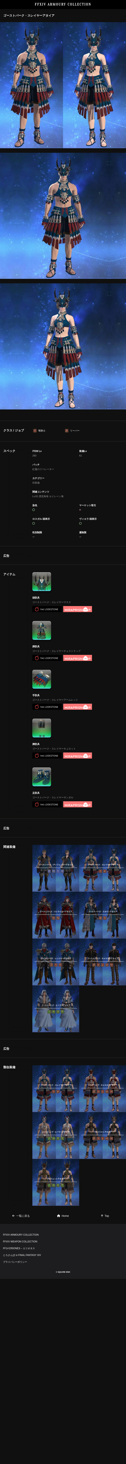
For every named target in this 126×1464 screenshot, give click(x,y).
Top (105, 1316)
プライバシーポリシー (15, 1405)
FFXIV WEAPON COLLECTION (20, 1384)
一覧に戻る (21, 1316)
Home (63, 1316)
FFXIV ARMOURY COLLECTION (63, 4)
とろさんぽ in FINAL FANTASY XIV (22, 1398)
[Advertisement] (55, 575)
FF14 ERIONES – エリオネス (19, 1391)
